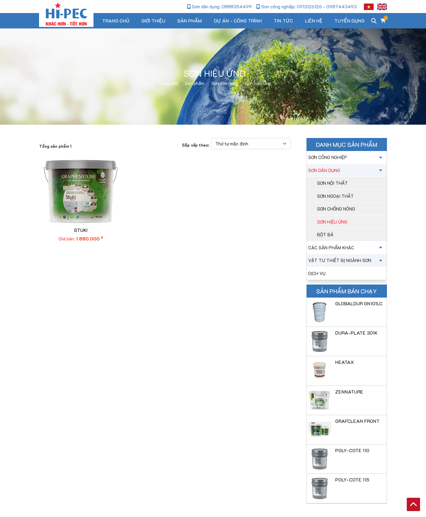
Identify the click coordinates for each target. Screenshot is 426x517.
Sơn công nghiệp (346, 157)
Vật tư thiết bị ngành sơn (346, 260)
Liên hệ (313, 20)
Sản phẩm (189, 20)
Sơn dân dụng (346, 170)
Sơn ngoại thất (335, 196)
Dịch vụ (316, 273)
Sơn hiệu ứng (332, 222)
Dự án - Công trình (238, 20)
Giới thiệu (153, 20)
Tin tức (283, 20)
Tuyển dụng (349, 20)
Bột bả (325, 234)
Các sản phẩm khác (346, 248)
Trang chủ (115, 20)
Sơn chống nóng (336, 209)
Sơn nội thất (332, 183)
